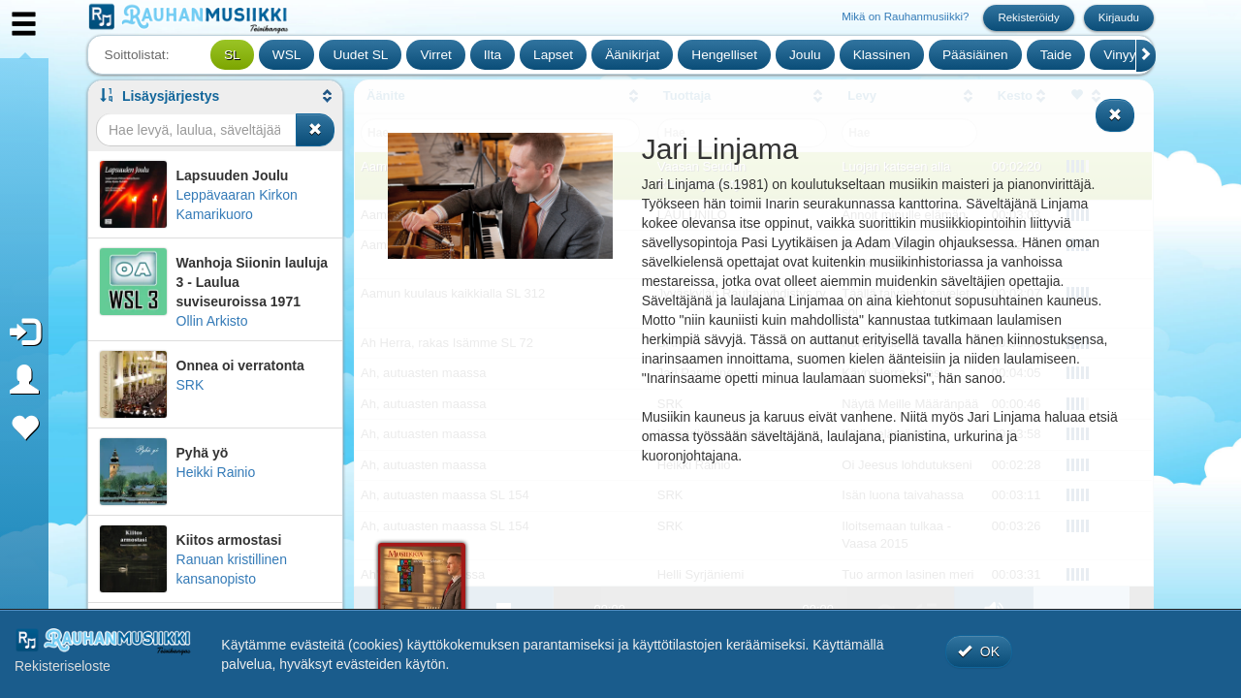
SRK (190, 385)
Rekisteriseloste (63, 666)
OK (979, 651)
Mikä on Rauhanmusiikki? (905, 16)
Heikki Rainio (216, 472)
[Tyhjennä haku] (315, 129)
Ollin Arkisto (212, 321)
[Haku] (196, 129)
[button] (215, 95)
